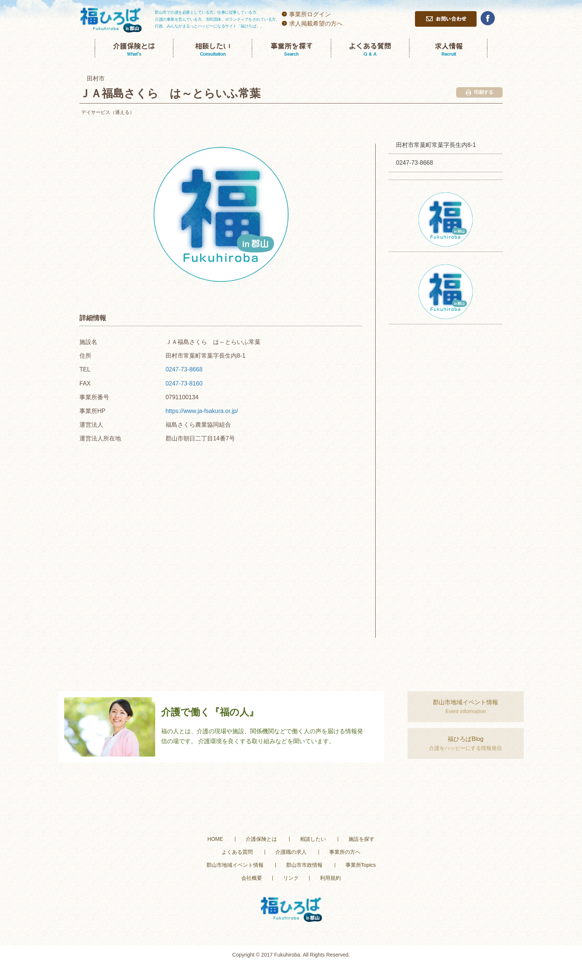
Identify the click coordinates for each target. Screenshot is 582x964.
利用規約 (330, 878)
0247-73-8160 (184, 383)
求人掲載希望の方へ (316, 23)
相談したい (313, 839)
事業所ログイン (310, 14)
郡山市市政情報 (304, 865)
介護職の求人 (291, 852)
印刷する (479, 92)
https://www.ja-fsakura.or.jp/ (202, 411)
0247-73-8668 (184, 369)
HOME (215, 839)
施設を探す (362, 839)
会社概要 (251, 878)
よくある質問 (237, 852)
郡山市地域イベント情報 (235, 865)
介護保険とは (261, 839)
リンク (291, 878)
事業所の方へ (344, 852)
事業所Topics (361, 865)
